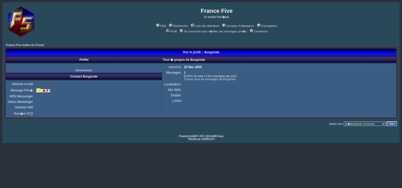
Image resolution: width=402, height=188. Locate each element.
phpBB (193, 136)
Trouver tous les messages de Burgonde (210, 79)
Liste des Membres (205, 25)
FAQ (161, 25)
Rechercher (178, 25)
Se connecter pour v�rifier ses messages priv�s (213, 31)
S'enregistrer (267, 25)
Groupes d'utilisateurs (238, 25)
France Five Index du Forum (25, 44)
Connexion (259, 31)
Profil (171, 31)
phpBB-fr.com (208, 139)
